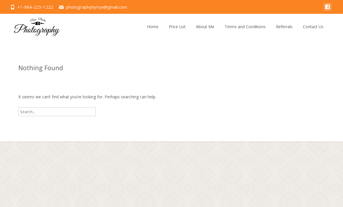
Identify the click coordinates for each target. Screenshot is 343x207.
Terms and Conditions (245, 26)
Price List (177, 26)
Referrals (284, 26)
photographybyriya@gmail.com (96, 7)
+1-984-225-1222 (35, 7)
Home (152, 26)
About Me (205, 26)
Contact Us (313, 26)
